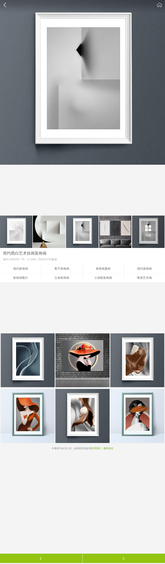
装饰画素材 (103, 268)
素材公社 (159, 5)
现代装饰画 (20, 268)
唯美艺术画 (144, 278)
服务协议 (108, 448)
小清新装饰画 (103, 278)
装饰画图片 (20, 278)
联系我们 (96, 448)
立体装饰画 (61, 278)
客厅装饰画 (61, 268)
